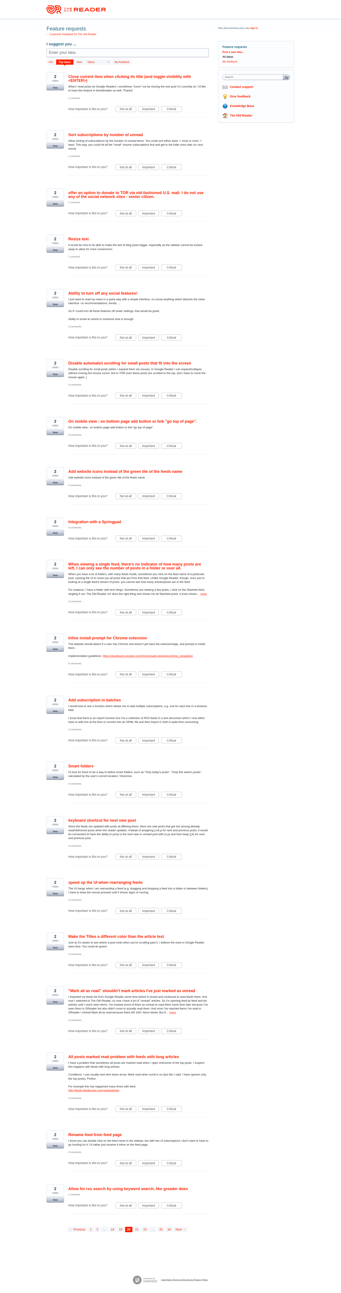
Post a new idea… (233, 52)
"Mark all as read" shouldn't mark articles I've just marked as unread (131, 991)
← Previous (77, 1229)
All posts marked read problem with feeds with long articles (123, 1057)
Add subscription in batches (94, 700)
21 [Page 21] (137, 1229)
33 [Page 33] (161, 1229)
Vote (55, 87)
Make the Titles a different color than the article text (116, 936)
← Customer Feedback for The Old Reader (71, 34)
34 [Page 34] (169, 1229)
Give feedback (240, 96)
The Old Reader (241, 115)
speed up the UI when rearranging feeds (105, 882)
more (203, 593)
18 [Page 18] (112, 1229)
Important (150, 109)
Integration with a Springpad (94, 522)
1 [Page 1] (91, 1229)
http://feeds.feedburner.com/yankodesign (93, 1090)
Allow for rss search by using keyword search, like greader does (128, 1189)
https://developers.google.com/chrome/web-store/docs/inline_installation (148, 656)
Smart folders (81, 766)
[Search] (286, 77)
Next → (181, 1229)
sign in (254, 28)
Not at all (128, 109)
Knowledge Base (242, 106)
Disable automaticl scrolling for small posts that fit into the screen (129, 363)
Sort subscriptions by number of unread (105, 135)
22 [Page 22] (145, 1229)
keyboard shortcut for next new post (102, 820)
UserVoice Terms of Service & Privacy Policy (184, 1279)
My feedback (122, 62)
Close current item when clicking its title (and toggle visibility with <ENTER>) (129, 78)
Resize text (78, 239)
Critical (174, 109)
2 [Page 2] (97, 1229)
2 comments (74, 326)
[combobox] (254, 77)
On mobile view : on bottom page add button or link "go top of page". (132, 421)
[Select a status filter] (98, 62)
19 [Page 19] (120, 1229)
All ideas (227, 56)
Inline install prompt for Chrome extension (107, 638)
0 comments (74, 384)
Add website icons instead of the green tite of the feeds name (125, 471)
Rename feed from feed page (95, 1135)
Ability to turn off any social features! (102, 293)
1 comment (74, 98)
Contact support (241, 86)
